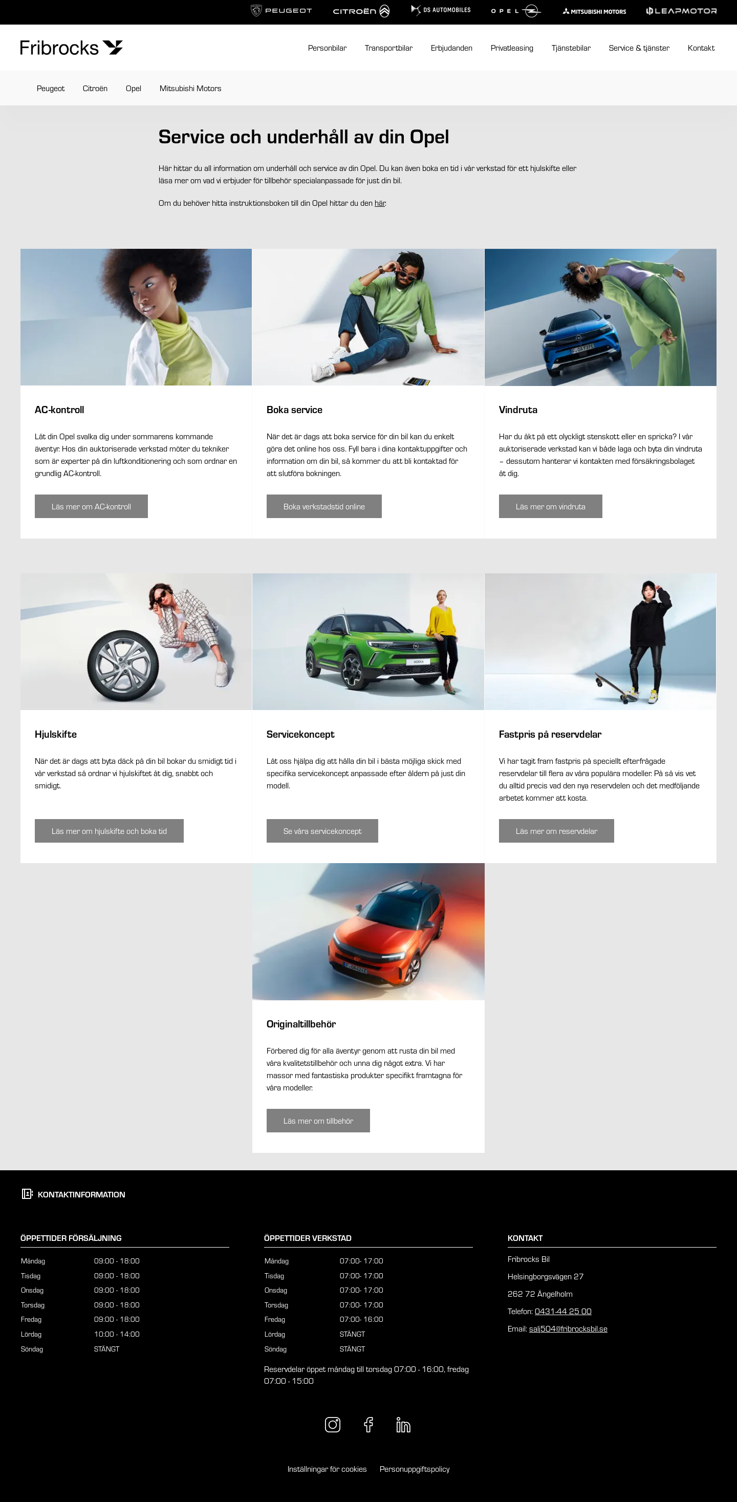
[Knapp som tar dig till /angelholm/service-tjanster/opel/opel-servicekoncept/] (322, 831)
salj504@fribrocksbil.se (568, 1328)
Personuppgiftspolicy (414, 1469)
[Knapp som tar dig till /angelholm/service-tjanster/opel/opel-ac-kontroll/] (91, 506)
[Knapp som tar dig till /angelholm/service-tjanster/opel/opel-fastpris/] (556, 831)
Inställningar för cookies (327, 1469)
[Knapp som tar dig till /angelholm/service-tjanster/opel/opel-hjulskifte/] (109, 831)
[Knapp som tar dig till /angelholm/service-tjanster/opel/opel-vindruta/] (550, 506)
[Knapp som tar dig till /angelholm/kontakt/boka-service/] (324, 506)
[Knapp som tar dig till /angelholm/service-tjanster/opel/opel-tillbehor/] (318, 1120)
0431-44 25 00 (563, 1311)
